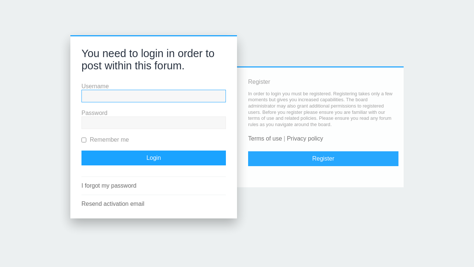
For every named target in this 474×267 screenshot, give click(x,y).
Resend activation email (112, 204)
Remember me (105, 139)
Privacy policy (305, 138)
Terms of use (265, 138)
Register (323, 158)
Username (95, 86)
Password (94, 113)
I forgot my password (109, 185)
